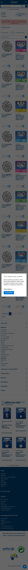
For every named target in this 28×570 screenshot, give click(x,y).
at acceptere (8, 292)
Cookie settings (8, 289)
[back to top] (25, 567)
